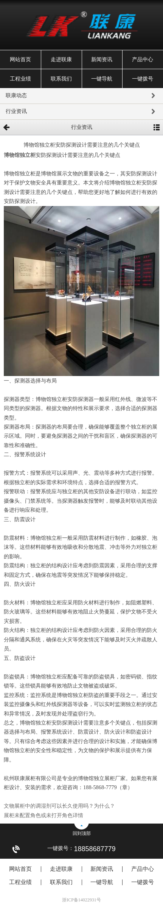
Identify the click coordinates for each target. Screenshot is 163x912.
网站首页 (20, 59)
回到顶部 (82, 833)
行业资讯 (81, 112)
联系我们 (61, 79)
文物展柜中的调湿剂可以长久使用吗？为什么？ (59, 806)
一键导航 (101, 79)
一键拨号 (142, 79)
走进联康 (61, 59)
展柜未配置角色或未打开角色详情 (43, 815)
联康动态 (81, 96)
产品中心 (142, 59)
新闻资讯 (101, 59)
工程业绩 (20, 79)
